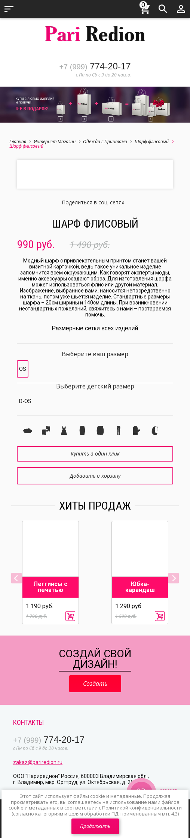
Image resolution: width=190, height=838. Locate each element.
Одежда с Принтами (107, 141)
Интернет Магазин (57, 141)
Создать (95, 683)
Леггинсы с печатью (50, 587)
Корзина (145, 8)
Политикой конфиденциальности (142, 807)
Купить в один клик (95, 453)
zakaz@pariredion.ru (37, 762)
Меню (9, 9)
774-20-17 (95, 66)
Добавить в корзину (95, 475)
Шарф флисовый (154, 141)
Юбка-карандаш (140, 587)
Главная (20, 141)
